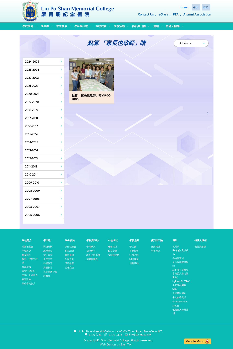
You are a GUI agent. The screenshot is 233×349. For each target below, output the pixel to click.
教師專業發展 (50, 271)
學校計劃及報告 (30, 275)
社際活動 (134, 254)
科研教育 (47, 263)
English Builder (180, 301)
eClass (163, 14)
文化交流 (69, 267)
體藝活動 (134, 263)
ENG (206, 7)
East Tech (127, 344)
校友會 (175, 305)
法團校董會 (27, 246)
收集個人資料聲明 (180, 311)
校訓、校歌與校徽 (30, 260)
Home (184, 7)
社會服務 (69, 254)
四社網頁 (90, 250)
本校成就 (100, 26)
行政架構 (26, 266)
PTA (175, 14)
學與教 (45, 26)
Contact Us (146, 14)
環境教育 (69, 263)
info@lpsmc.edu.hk (140, 334)
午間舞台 (134, 250)
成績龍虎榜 (113, 254)
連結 (156, 26)
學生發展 (61, 26)
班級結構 (47, 246)
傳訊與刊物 (139, 26)
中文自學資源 (179, 297)
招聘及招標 (172, 26)
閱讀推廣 (134, 259)
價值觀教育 (70, 246)
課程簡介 (47, 250)
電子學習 (47, 254)
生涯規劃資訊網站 (180, 264)
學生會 (132, 246)
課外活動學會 (93, 254)
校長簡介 (26, 254)
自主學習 (47, 259)
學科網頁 (90, 246)
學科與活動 (81, 26)
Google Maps (197, 341)
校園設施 (26, 279)
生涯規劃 (69, 259)
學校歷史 (26, 250)
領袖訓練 (69, 250)
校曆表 (46, 275)
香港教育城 (178, 258)
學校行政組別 (28, 270)
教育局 (175, 246)
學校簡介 (27, 26)
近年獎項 (112, 246)
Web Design (108, 344)
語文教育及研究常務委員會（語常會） (180, 273)
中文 (195, 7)
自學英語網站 (179, 293)
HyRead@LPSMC (181, 281)
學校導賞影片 (28, 283)
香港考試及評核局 (180, 252)
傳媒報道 (155, 246)
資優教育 (47, 267)
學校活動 (119, 26)
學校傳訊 (155, 250)
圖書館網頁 (92, 259)
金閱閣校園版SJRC (179, 287)
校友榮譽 (112, 250)
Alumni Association (197, 14)
